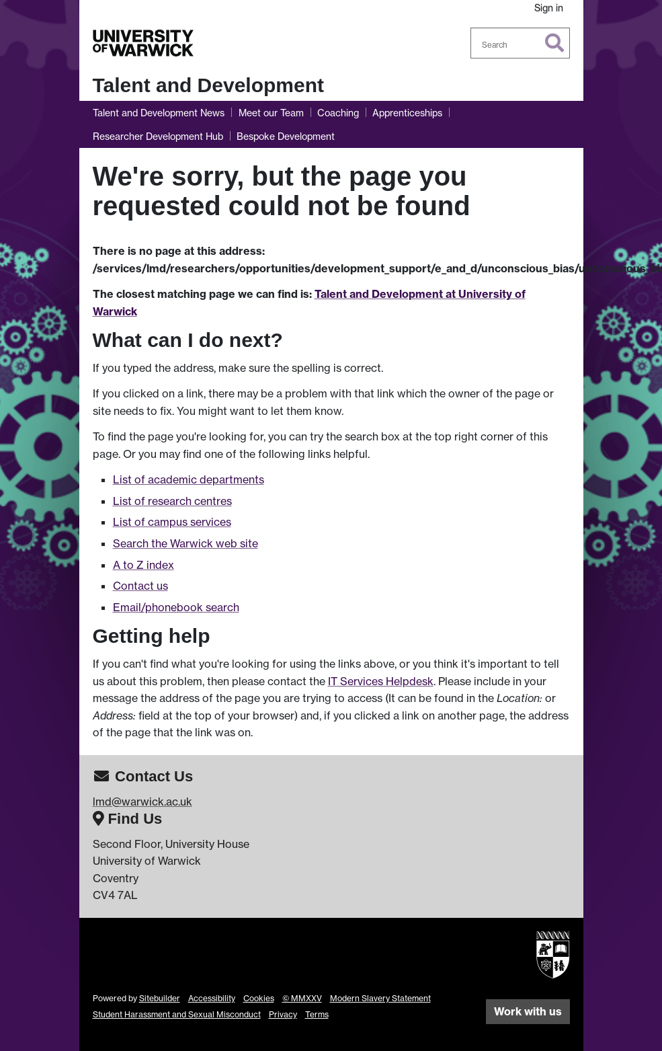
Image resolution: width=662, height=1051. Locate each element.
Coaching (338, 112)
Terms (317, 1014)
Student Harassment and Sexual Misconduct (177, 1014)
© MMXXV (302, 998)
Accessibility (211, 998)
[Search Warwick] (520, 43)
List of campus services (172, 522)
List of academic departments (188, 479)
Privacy (283, 1014)
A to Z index (143, 565)
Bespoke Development (286, 136)
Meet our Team (271, 112)
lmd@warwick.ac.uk (142, 801)
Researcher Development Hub (158, 136)
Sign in (548, 7)
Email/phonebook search (176, 607)
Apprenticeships (407, 112)
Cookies (258, 998)
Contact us (140, 585)
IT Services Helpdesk (380, 681)
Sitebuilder (159, 998)
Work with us (528, 1011)
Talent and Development (209, 85)
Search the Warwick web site (185, 543)
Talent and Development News (158, 112)
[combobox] (520, 43)
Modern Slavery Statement (380, 998)
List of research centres (172, 501)
